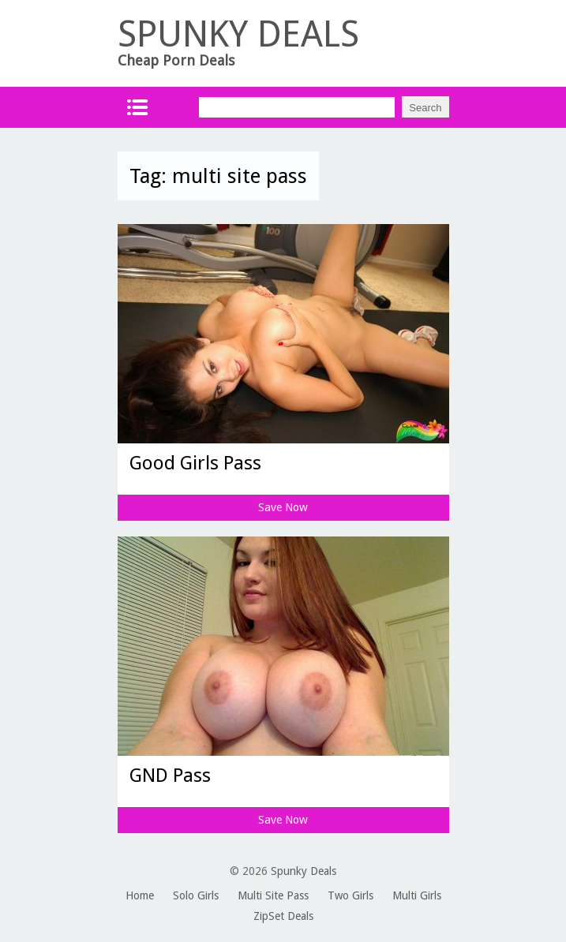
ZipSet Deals (283, 916)
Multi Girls (416, 895)
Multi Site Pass (273, 895)
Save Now (283, 507)
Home (140, 895)
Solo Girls (196, 895)
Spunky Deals (303, 871)
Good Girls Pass (195, 463)
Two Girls (350, 895)
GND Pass (170, 775)
